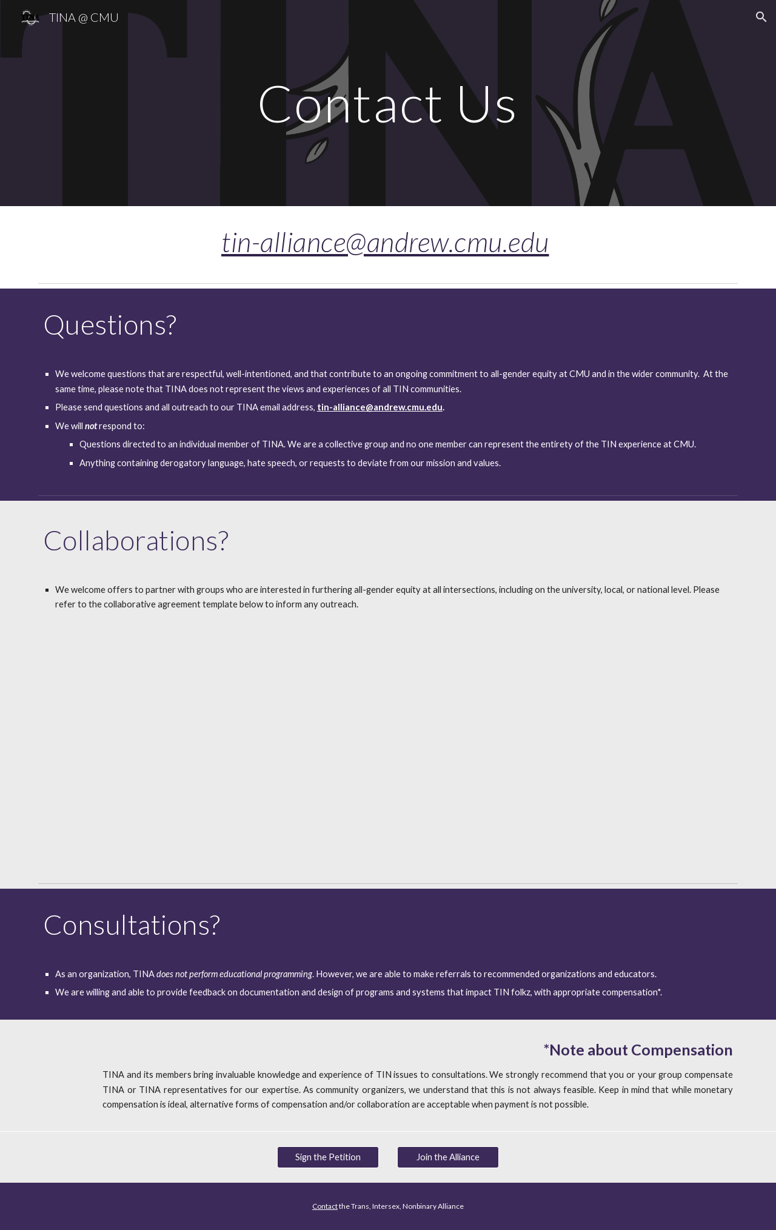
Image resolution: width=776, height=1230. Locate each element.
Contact (325, 1206)
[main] (388, 102)
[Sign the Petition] (328, 1157)
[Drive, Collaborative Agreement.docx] (388, 742)
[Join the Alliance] (448, 1157)
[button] (761, 17)
